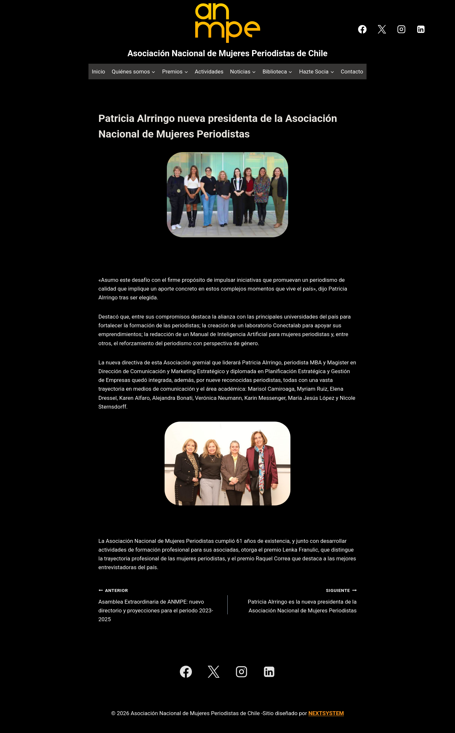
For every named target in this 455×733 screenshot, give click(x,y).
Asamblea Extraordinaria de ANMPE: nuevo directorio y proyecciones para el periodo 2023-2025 (160, 604)
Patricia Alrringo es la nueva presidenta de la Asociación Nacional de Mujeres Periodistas (295, 600)
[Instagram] (401, 29)
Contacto (352, 71)
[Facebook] (362, 29)
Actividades (209, 71)
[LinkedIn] (420, 29)
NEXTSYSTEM (326, 713)
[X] (381, 29)
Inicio (98, 71)
